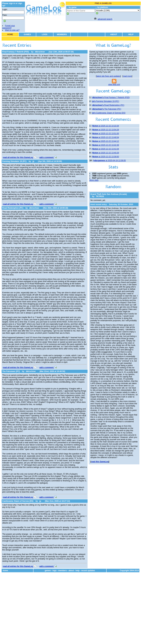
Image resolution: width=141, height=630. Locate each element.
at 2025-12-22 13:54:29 (105, 130)
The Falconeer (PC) (11, 371)
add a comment (48, 157)
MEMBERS (62, 34)
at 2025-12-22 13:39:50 (105, 157)
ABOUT (113, 34)
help (77, 570)
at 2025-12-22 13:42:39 (105, 145)
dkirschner (40, 52)
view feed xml (114, 84)
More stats (94, 180)
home (5, 570)
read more (127, 76)
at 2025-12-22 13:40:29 (105, 153)
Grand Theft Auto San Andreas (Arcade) (108, 194)
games (48, 570)
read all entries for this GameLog (19, 157)
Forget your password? (8, 27)
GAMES (27, 34)
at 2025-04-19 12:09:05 (109, 160)
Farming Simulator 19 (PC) (14, 161)
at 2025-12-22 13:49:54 (105, 137)
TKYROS (100, 196)
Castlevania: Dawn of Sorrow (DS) (17, 501)
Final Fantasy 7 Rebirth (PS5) (15, 52)
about (71, 570)
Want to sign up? (12, 30)
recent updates (88, 570)
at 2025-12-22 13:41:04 (105, 149)
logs (54, 570)
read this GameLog (100, 462)
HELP (130, 34)
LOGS (44, 34)
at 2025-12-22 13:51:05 (105, 133)
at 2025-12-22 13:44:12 (105, 141)
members (62, 570)
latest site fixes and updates (108, 76)
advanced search (105, 19)
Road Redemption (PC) (12, 208)
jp (33, 161)
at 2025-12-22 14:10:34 (105, 126)
